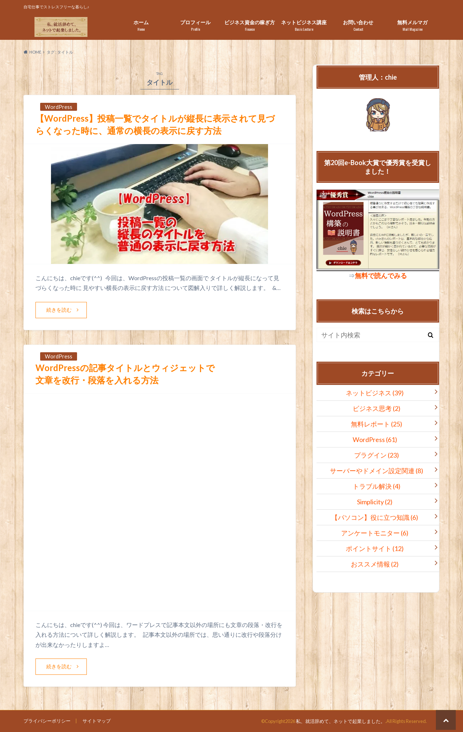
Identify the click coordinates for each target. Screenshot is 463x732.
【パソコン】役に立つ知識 (374, 517)
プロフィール (195, 25)
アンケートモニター (374, 533)
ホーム (141, 25)
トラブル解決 (376, 486)
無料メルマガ (412, 25)
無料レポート (376, 424)
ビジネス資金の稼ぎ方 (249, 25)
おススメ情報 (375, 564)
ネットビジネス (375, 393)
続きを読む (59, 310)
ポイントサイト (375, 548)
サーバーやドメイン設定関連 (376, 471)
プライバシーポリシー (47, 721)
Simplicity (374, 502)
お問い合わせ (358, 25)
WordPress (375, 439)
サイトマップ (96, 721)
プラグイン (376, 455)
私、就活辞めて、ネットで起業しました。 (340, 721)
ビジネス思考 (376, 408)
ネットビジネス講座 (304, 25)
